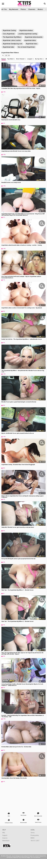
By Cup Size (39, 59)
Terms (33, 832)
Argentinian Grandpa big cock (12, 44)
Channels (31, 9)
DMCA (32, 838)
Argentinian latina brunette (33, 37)
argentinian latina (30, 40)
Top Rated (10, 59)
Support (4, 835)
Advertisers (5, 840)
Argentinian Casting (9, 30)
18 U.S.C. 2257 (35, 840)
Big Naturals (13, 9)
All (3, 55)
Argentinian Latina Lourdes (12, 40)
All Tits (4, 9)
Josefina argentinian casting (27, 34)
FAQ (3, 832)
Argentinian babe (8, 47)
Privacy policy (35, 835)
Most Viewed (20, 59)
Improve (4, 838)
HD (6, 55)
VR (8, 55)
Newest (3, 59)
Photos (23, 9)
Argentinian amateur (26, 30)
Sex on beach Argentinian (26, 47)
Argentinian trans (31, 44)
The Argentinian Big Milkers (12, 37)
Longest (29, 59)
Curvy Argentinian (9, 34)
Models (40, 9)
